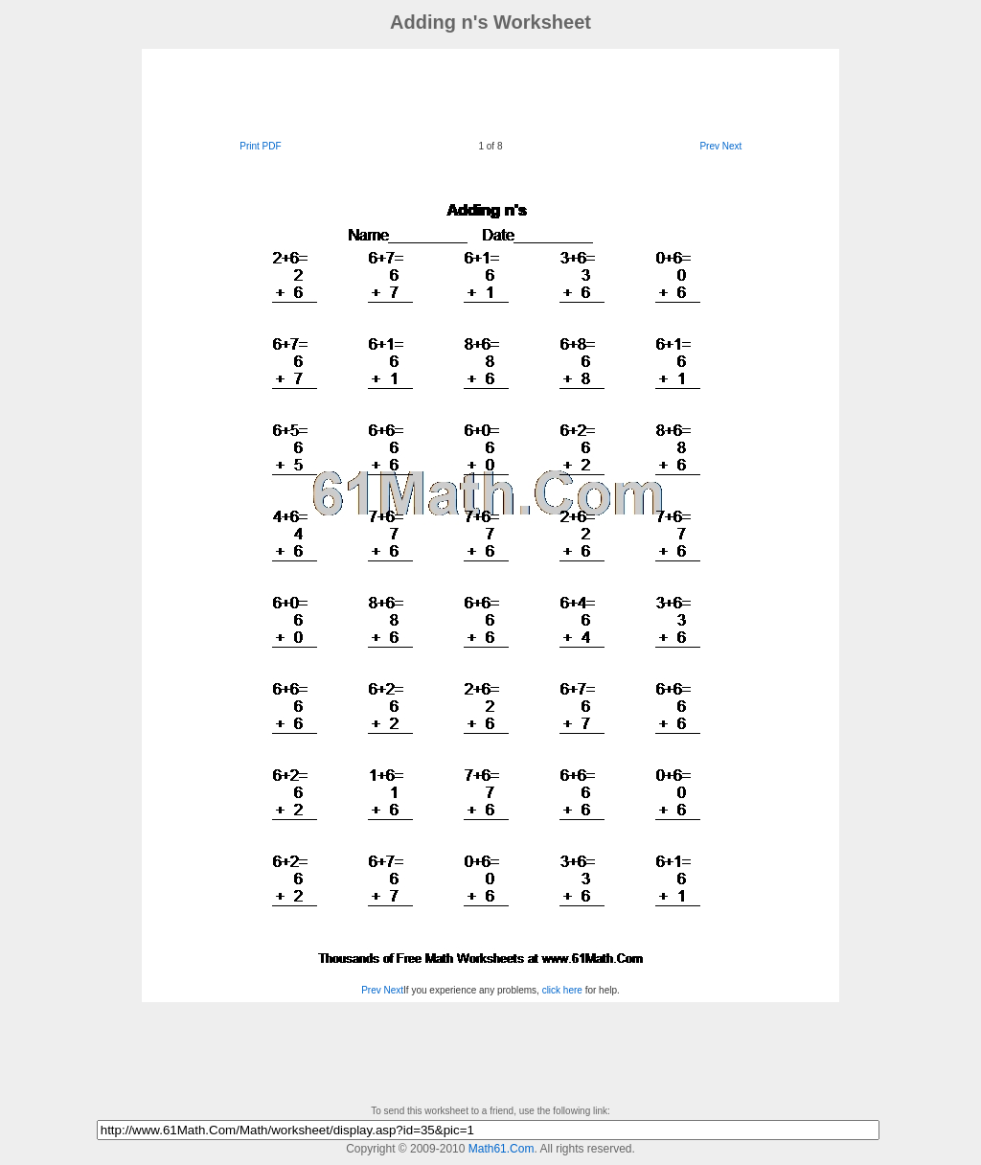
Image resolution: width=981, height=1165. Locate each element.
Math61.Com (501, 1148)
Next (732, 146)
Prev (709, 146)
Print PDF (260, 146)
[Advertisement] (490, 92)
